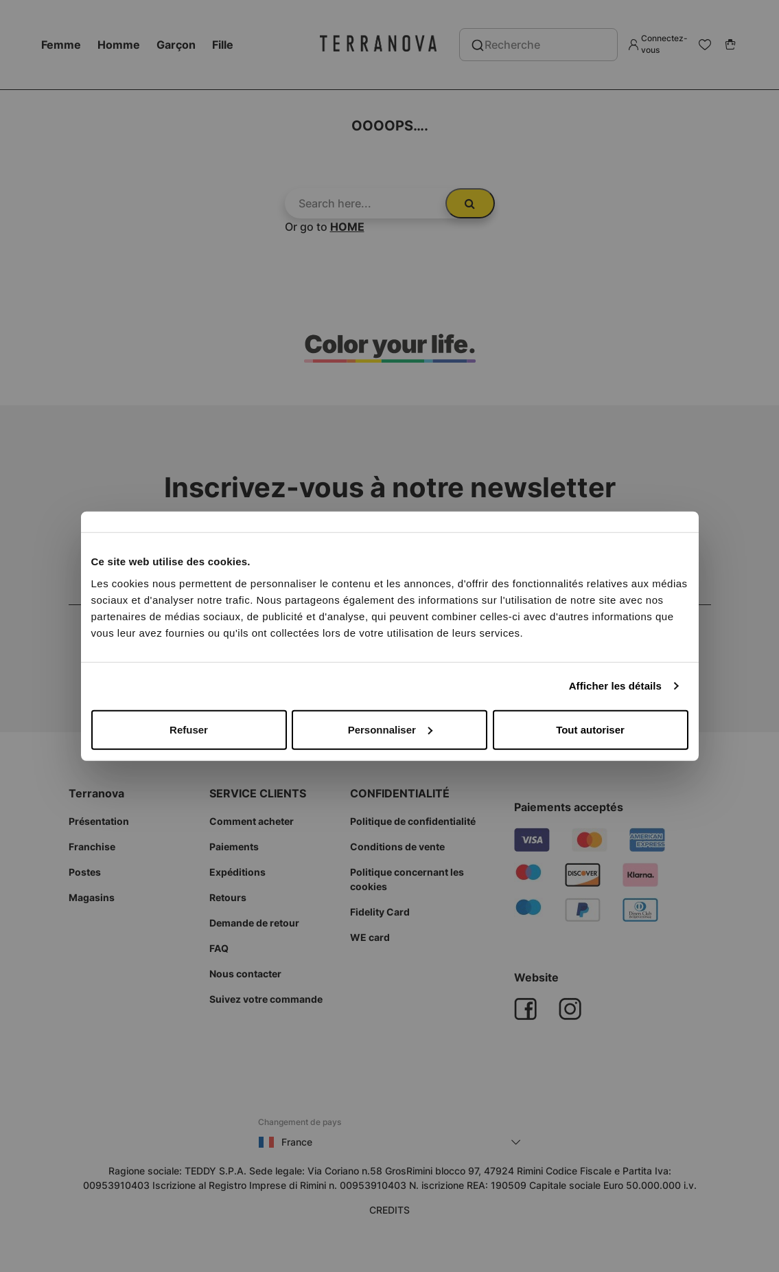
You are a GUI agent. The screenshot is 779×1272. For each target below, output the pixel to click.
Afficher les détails (615, 686)
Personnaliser (390, 729)
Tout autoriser (590, 729)
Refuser (189, 729)
